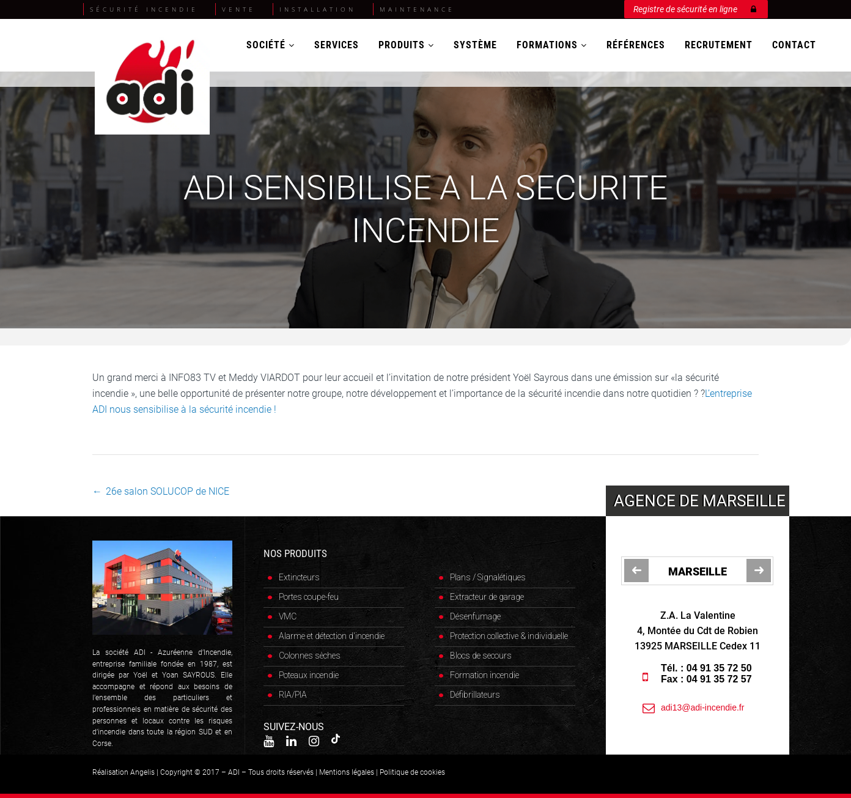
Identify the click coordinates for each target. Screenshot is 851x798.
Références (635, 45)
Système (475, 45)
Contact (794, 45)
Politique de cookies (412, 772)
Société (270, 45)
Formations (552, 45)
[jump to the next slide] (758, 570)
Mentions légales (346, 772)
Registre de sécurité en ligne (694, 7)
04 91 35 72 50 (720, 668)
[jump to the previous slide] (636, 570)
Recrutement (719, 45)
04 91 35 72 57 (720, 679)
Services (336, 45)
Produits (406, 45)
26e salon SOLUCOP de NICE (167, 491)
